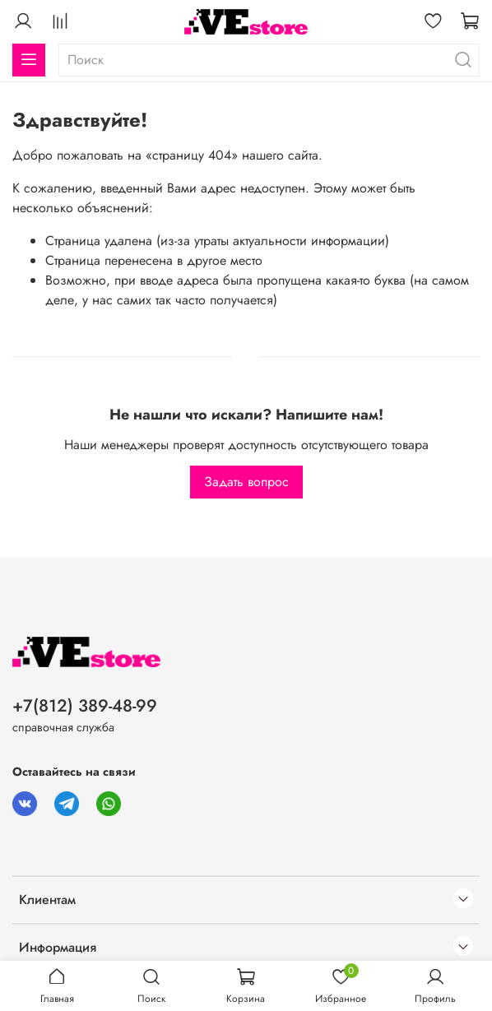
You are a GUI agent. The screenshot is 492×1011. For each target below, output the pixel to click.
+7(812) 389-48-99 (84, 705)
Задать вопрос (246, 481)
